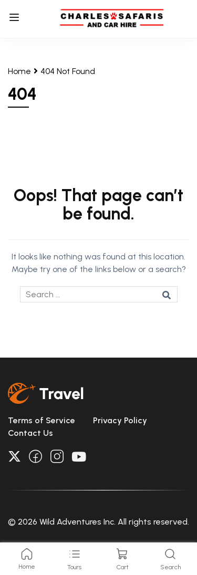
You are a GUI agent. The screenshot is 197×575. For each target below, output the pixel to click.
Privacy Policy (120, 420)
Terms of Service (41, 420)
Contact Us (30, 433)
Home (19, 71)
